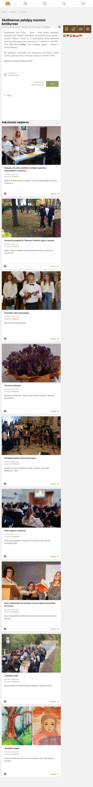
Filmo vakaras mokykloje (15, 531)
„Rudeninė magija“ (12, 748)
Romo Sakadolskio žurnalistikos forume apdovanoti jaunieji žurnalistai (29, 604)
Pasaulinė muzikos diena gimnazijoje (20, 458)
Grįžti (9, 95)
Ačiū (52, 84)
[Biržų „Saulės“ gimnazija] (7, 3)
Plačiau (53, 194)
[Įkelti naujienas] (25, 3)
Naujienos (13, 12)
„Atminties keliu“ (11, 676)
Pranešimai (23, 12)
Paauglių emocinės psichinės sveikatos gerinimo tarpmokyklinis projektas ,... (25, 169)
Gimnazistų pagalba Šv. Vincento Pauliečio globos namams (29, 240)
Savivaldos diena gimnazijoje (16, 313)
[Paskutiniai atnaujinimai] (44, 3)
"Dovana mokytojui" (12, 385)
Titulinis (4, 12)
